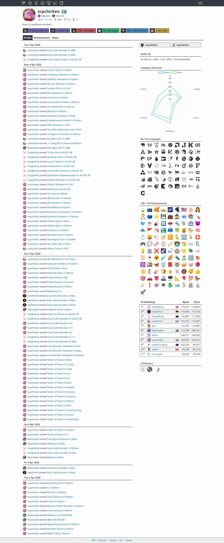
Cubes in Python (56, 501)
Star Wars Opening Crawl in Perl (64, 129)
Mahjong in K (54, 291)
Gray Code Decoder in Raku (61, 300)
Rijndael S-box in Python (60, 234)
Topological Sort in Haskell (61, 239)
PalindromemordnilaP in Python (64, 120)
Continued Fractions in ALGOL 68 (65, 170)
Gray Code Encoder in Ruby (60, 472)
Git (120, 540)
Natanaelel (33, 147)
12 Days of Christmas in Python (64, 134)
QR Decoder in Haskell (59, 198)
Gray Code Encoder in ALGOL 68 (64, 59)
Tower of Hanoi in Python (60, 401)
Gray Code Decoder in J (59, 332)
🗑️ (163, 264)
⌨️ (191, 244)
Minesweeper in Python (60, 93)
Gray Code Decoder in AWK (61, 50)
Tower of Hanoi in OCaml (60, 414)
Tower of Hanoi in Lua (59, 373)
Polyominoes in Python (59, 286)
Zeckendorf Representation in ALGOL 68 (68, 175)
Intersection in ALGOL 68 (60, 166)
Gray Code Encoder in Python (63, 448)
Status (128, 540)
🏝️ (184, 257)
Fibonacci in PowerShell (59, 515)
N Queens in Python (58, 230)
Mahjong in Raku (56, 443)
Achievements (42, 37)
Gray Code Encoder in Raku (60, 295)
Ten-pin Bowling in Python (61, 83)
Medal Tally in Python (58, 533)
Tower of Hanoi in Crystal (60, 364)
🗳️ (150, 216)
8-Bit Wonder (58, 519)
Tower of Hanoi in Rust (59, 382)
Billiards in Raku (55, 457)
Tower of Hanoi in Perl (59, 405)
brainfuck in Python (57, 97)
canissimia (33, 50)
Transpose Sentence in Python (63, 74)
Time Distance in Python (60, 496)
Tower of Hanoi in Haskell (60, 387)
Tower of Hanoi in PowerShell (63, 419)
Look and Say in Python (59, 510)
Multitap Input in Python (60, 272)
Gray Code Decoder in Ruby (61, 304)
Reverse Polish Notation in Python (65, 506)
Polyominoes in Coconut (60, 282)
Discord (103, 540)
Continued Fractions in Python (63, 102)
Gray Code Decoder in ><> (61, 336)
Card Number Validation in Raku (64, 350)
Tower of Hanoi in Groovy (60, 391)
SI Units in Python (56, 492)
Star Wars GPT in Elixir (59, 244)
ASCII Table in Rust (57, 268)
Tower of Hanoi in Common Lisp (64, 410)
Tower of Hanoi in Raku (59, 359)
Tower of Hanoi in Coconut (61, 396)
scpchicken (33, 70)
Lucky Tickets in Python (59, 70)
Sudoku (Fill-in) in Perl (58, 88)
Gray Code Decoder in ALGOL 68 (64, 318)
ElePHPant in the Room (63, 259)
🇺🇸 (184, 209)
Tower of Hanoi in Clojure (60, 429)
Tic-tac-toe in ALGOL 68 (59, 152)
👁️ (163, 285)
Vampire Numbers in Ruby (61, 115)
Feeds (113, 540)
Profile (27, 37)
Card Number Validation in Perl (64, 346)
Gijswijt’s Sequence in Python (62, 79)
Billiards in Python (57, 111)
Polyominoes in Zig (57, 277)
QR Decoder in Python (59, 202)
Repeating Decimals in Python (63, 524)
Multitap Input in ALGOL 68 (62, 157)
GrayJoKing (33, 59)
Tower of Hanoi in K (57, 434)
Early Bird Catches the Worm (66, 143)
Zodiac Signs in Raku (58, 221)
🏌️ (150, 271)
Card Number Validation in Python (65, 355)
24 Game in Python (57, 193)
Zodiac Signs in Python (59, 225)
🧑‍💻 (177, 244)
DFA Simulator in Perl (58, 125)
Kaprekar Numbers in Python (62, 216)
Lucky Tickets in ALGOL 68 (61, 161)
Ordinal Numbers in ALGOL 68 (63, 179)
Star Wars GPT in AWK (58, 138)
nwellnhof (32, 295)
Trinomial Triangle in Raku (61, 467)
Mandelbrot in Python (59, 207)
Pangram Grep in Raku (59, 309)
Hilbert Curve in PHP (58, 248)
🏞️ (163, 230)
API (93, 540)
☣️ (156, 257)
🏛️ (150, 251)
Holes (55, 37)
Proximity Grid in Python (60, 483)
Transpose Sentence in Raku (62, 439)
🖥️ (170, 278)
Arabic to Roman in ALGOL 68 (63, 314)
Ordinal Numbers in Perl (60, 184)
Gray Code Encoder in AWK (61, 54)
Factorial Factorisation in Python (64, 212)
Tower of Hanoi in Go (58, 378)
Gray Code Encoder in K (59, 323)
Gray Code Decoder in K (60, 327)
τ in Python (53, 487)
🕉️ (143, 264)
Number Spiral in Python (60, 528)
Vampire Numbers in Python (62, 263)
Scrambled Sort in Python (60, 106)
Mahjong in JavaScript (59, 189)
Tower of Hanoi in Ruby (59, 369)
